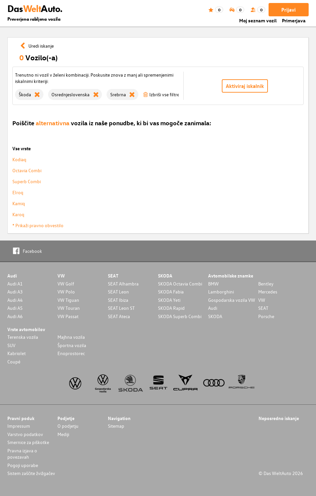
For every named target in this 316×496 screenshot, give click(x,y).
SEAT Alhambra (123, 283)
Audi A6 (15, 316)
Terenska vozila (22, 337)
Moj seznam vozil (258, 20)
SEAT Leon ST (121, 308)
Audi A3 (15, 291)
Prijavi (288, 9)
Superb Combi (26, 181)
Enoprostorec (71, 353)
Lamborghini (221, 291)
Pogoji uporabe (22, 465)
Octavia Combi (26, 170)
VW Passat (67, 316)
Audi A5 (15, 308)
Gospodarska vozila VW (231, 300)
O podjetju (67, 426)
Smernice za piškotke (28, 442)
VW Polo (66, 291)
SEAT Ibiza (118, 300)
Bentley (266, 283)
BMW (213, 283)
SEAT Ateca (119, 316)
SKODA (215, 316)
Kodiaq (19, 159)
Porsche (266, 316)
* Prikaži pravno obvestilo (37, 225)
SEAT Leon (118, 291)
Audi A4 (15, 300)
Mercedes (267, 291)
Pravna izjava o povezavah (22, 453)
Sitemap (116, 426)
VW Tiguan (68, 300)
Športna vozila (71, 345)
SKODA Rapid (171, 308)
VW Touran (68, 308)
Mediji (63, 434)
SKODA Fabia (171, 291)
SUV (11, 345)
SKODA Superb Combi (179, 316)
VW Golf (65, 283)
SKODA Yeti (169, 300)
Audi (212, 308)
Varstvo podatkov (25, 434)
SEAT (263, 308)
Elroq (17, 192)
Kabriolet (16, 353)
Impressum (18, 426)
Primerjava (294, 20)
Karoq (18, 214)
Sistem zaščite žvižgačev (31, 473)
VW (261, 300)
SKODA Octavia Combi (180, 283)
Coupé (13, 361)
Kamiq (18, 203)
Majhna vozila (71, 337)
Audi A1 (15, 283)
